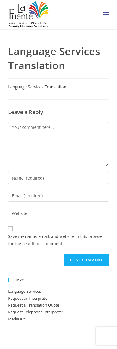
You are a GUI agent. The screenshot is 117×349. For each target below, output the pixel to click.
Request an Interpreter (28, 298)
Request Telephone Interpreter (35, 312)
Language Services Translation (37, 87)
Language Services (24, 291)
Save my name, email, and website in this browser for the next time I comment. (56, 239)
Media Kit (16, 319)
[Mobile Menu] (106, 14)
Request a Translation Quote (33, 305)
